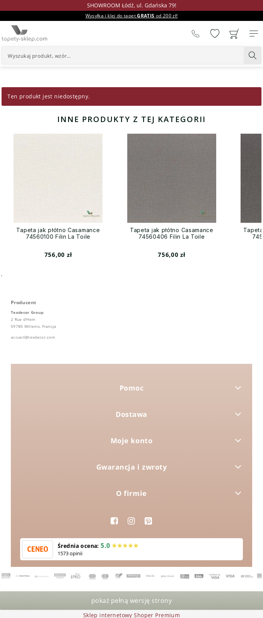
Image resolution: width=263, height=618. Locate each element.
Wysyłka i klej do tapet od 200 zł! (131, 15)
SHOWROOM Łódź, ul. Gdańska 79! (131, 5)
